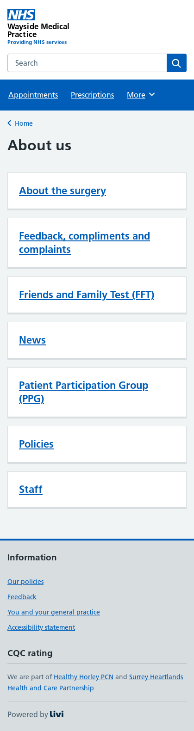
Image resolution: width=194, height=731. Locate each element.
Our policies (25, 581)
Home (24, 123)
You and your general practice (53, 612)
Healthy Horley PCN (83, 677)
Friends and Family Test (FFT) (86, 294)
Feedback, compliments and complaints (84, 242)
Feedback (22, 597)
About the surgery (62, 190)
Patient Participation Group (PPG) (83, 392)
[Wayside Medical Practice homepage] (52, 27)
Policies (36, 443)
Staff (31, 489)
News (32, 339)
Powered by (35, 714)
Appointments (33, 94)
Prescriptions (92, 94)
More (141, 94)
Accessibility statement (41, 627)
